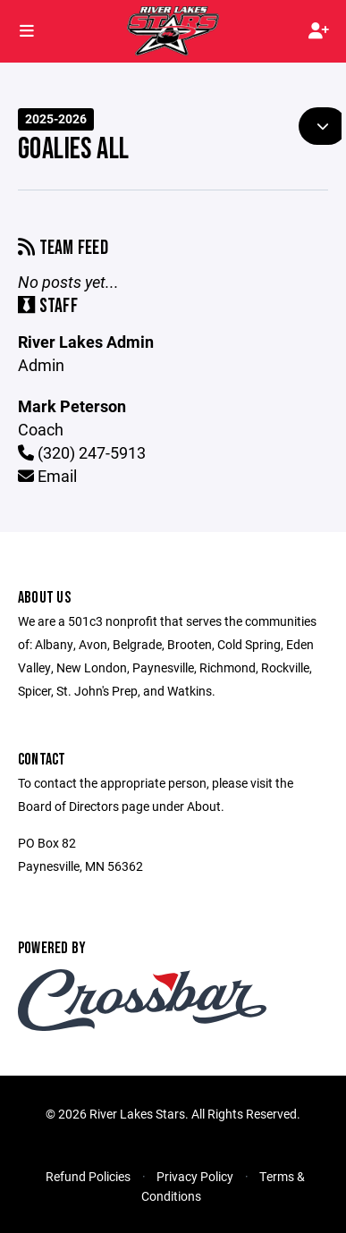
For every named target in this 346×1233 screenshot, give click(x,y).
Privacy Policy (194, 1176)
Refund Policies (88, 1176)
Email (47, 475)
